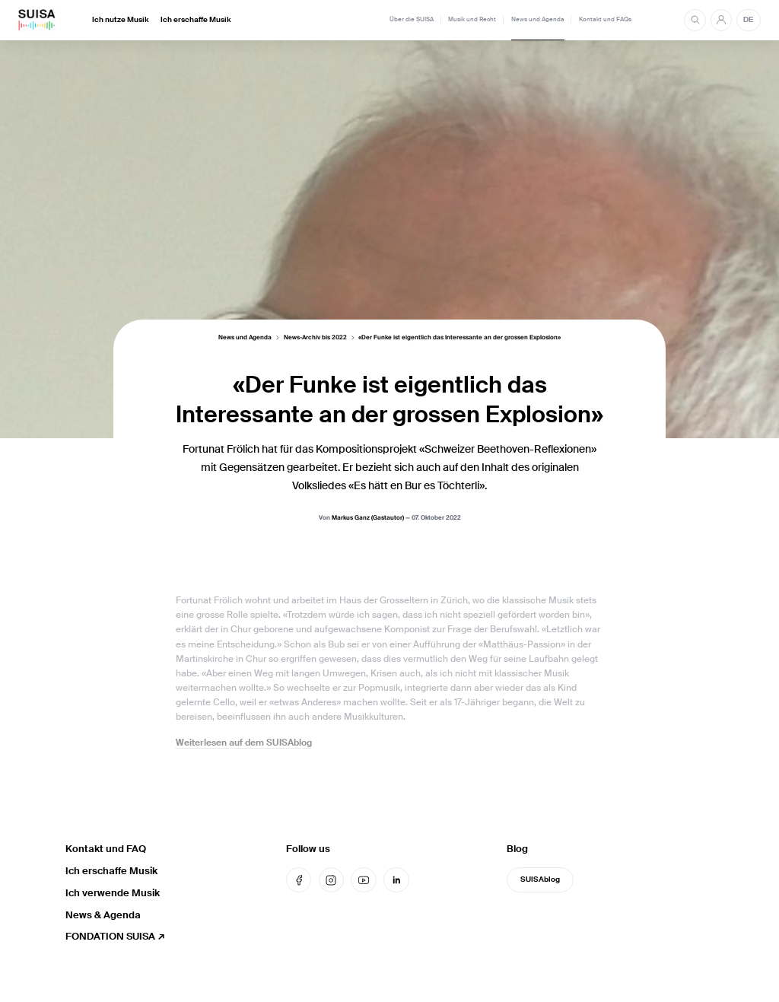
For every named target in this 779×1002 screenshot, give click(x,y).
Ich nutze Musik (120, 19)
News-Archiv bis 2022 (315, 338)
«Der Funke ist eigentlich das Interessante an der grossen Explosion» (459, 338)
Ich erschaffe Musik (196, 19)
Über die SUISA (412, 19)
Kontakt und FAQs (605, 19)
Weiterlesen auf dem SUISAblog (244, 742)
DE (748, 19)
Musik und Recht (472, 19)
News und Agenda (537, 19)
